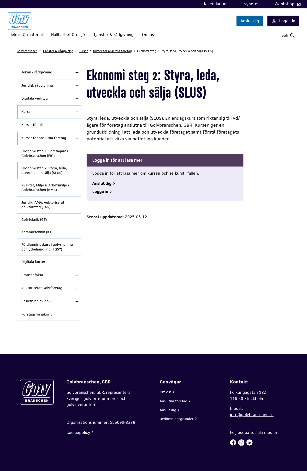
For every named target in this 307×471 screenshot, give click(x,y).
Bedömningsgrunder (177, 419)
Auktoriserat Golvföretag (41, 288)
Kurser (83, 51)
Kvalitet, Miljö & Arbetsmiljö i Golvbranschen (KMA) (45, 187)
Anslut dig (250, 21)
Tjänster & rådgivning (113, 34)
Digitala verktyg (34, 98)
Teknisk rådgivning (36, 72)
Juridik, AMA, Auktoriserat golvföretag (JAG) (42, 204)
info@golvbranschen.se (252, 414)
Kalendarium (216, 3)
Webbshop (285, 3)
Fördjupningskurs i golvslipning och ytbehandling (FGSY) (47, 246)
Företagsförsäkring (37, 314)
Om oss (148, 34)
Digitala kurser (33, 262)
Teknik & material (26, 34)
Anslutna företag (173, 401)
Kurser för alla (33, 125)
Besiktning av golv (36, 301)
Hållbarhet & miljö (68, 34)
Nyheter (251, 3)
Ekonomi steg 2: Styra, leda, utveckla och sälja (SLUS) (44, 170)
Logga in (283, 21)
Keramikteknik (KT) (37, 232)
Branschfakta (32, 275)
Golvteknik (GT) (34, 219)
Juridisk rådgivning (37, 85)
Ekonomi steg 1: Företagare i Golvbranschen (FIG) (44, 153)
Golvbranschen (27, 51)
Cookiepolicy (78, 432)
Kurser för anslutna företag (112, 51)
